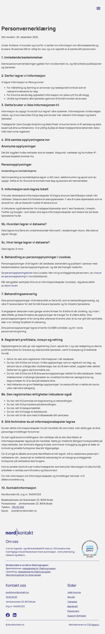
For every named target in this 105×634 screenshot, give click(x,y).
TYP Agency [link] (93, 624)
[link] (16, 8)
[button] (98, 8)
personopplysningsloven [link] (19, 272)
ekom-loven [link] (11, 285)
